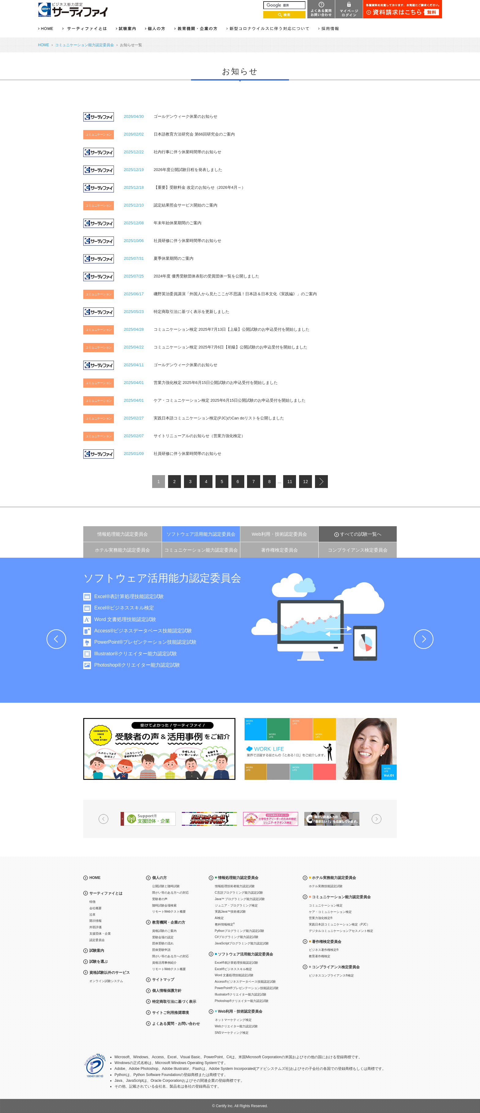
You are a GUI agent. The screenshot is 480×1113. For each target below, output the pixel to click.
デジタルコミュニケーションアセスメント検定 (341, 930)
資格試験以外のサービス (109, 972)
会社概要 (95, 908)
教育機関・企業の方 (168, 922)
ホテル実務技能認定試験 (326, 886)
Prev (56, 639)
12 (305, 481)
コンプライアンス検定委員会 (358, 550)
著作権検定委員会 (279, 550)
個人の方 (159, 878)
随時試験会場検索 (164, 905)
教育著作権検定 (319, 956)
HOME (43, 45)
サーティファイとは (105, 893)
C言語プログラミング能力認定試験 (239, 892)
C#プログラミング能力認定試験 (237, 937)
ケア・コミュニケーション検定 (330, 912)
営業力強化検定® (320, 918)
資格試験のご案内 (164, 930)
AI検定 (219, 918)
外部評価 (95, 927)
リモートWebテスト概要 (169, 911)
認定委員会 (97, 940)
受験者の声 (159, 899)
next (321, 481)
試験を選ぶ (98, 961)
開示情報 (95, 920)
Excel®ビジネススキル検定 (132, 607)
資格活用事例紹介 (164, 962)
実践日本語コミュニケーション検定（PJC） (339, 924)
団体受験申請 (161, 949)
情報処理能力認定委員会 (122, 534)
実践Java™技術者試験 (230, 911)
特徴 (92, 901)
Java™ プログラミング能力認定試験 (240, 899)
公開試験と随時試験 (166, 886)
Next (423, 639)
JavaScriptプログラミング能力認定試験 (242, 943)
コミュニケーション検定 (326, 905)
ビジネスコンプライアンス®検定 (331, 975)
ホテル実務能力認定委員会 (122, 550)
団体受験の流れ (163, 943)
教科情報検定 (225, 924)
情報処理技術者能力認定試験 (235, 886)
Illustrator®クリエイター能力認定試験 (143, 653)
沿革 (92, 914)
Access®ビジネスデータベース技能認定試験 (151, 630)
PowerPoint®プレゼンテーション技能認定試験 (153, 642)
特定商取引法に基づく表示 (174, 1001)
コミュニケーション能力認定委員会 (84, 45)
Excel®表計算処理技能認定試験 (137, 596)
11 (289, 481)
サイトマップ (163, 979)
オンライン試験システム (106, 981)
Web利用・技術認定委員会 (279, 534)
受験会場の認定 (163, 937)
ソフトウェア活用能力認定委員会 (201, 534)
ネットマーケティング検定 (233, 1020)
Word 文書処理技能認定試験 (133, 619)
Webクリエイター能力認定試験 (236, 1026)
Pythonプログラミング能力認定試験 (239, 930)
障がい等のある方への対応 (170, 892)
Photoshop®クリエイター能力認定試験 (145, 665)
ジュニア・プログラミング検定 (236, 905)
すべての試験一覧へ (360, 534)
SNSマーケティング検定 (232, 1032)
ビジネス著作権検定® (324, 949)
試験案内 (96, 950)
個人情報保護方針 (167, 990)
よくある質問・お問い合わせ (176, 1024)
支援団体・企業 (100, 933)
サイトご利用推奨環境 (170, 1013)
